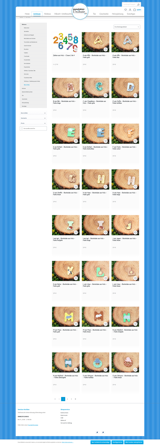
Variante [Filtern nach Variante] (33, 118)
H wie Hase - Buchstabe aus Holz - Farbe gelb (95, 194)
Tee (22, 95)
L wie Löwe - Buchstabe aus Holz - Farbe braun (124, 285)
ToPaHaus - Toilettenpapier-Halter (32, 81)
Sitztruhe (26, 74)
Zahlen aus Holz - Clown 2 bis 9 (64, 56)
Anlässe (24, 88)
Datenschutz (64, 413)
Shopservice (65, 409)
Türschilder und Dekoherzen (30, 42)
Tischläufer (26, 56)
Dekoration (26, 28)
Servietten (26, 31)
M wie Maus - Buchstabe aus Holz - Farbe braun (95, 331)
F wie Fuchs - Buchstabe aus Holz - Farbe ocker (125, 148)
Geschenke (24, 99)
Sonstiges (24, 106)
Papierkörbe (27, 67)
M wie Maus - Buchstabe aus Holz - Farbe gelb (65, 331)
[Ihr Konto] (130, 10)
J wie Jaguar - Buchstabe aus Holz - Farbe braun (125, 239)
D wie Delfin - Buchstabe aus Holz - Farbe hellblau (125, 102)
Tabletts (26, 53)
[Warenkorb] (137, 10)
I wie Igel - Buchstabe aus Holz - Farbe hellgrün (64, 239)
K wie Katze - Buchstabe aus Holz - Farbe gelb (65, 285)
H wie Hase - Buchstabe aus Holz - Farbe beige (124, 194)
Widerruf (63, 420)
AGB (62, 418)
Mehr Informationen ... (67, 442)
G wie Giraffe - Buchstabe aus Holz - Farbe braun (65, 194)
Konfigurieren (117, 442)
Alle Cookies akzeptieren (134, 442)
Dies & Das (27, 85)
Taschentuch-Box (28, 77)
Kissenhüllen (27, 60)
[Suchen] (138, 4)
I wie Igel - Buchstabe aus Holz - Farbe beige (94, 239)
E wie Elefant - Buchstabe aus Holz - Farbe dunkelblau (95, 148)
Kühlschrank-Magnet (29, 35)
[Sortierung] (127, 27)
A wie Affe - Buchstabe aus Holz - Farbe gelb (94, 56)
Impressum (64, 415)
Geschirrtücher (27, 45)
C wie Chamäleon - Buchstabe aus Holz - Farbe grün (94, 102)
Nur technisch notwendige (100, 442)
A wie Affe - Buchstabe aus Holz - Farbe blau (124, 56)
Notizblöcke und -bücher (29, 38)
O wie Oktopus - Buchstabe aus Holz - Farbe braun (125, 377)
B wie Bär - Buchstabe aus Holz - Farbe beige (64, 102)
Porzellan (26, 49)
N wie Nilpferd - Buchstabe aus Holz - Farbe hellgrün (125, 331)
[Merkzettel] (125, 10)
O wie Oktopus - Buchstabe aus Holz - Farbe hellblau (95, 377)
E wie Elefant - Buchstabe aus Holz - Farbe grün (65, 148)
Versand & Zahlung (66, 423)
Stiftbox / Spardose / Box (29, 70)
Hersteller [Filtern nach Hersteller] (33, 113)
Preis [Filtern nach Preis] (33, 123)
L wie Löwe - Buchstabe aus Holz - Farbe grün (95, 285)
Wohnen (24, 24)
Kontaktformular (33, 425)
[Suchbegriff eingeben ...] (129, 4)
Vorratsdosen (27, 63)
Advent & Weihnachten (27, 92)
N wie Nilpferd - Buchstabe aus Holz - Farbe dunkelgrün (65, 377)
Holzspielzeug (25, 102)
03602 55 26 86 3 (23, 416)
